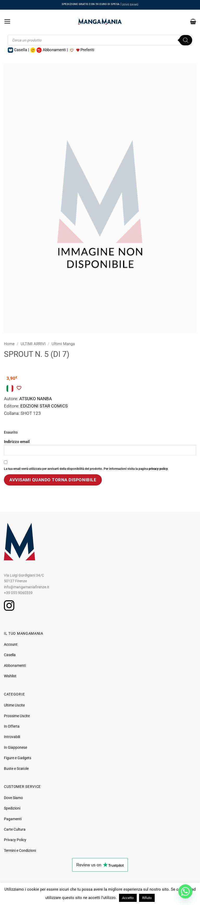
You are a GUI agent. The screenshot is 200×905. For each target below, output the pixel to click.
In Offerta (12, 726)
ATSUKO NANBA (35, 398)
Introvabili (12, 737)
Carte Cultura (15, 829)
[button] (7, 21)
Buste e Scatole (16, 768)
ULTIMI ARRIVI (33, 343)
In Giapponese (15, 747)
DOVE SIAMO (130, 4)
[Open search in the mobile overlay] (100, 40)
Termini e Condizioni (20, 850)
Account (10, 644)
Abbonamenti (15, 665)
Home (9, 343)
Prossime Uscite (17, 716)
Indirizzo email (100, 447)
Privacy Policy (15, 840)
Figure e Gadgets (17, 758)
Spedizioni (12, 808)
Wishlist (10, 676)
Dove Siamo (13, 798)
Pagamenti (13, 819)
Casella (10, 655)
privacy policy (158, 469)
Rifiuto (147, 898)
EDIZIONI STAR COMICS (44, 406)
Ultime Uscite (14, 705)
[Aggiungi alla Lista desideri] (18, 388)
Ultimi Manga (63, 343)
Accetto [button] (128, 898)
